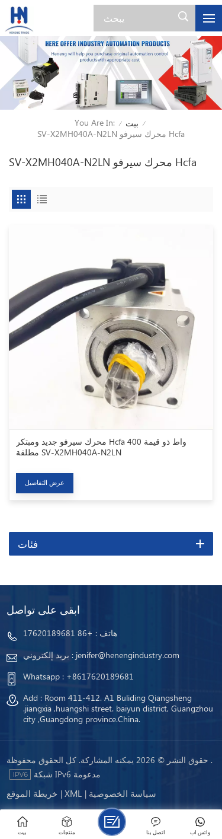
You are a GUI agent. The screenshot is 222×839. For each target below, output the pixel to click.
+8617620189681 (100, 676)
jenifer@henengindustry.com (127, 655)
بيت (132, 123)
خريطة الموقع (32, 793)
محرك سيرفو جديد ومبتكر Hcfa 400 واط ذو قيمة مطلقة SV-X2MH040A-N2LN (101, 447)
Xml (73, 793)
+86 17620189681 (58, 633)
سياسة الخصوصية (122, 793)
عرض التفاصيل (45, 482)
